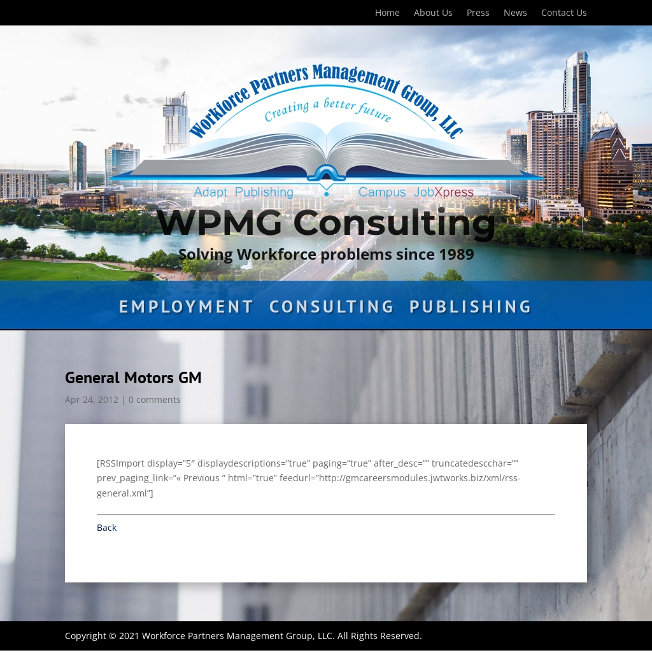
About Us (433, 13)
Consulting (332, 309)
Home (387, 13)
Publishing (471, 309)
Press (478, 13)
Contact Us (564, 13)
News (515, 13)
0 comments (155, 399)
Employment (187, 309)
